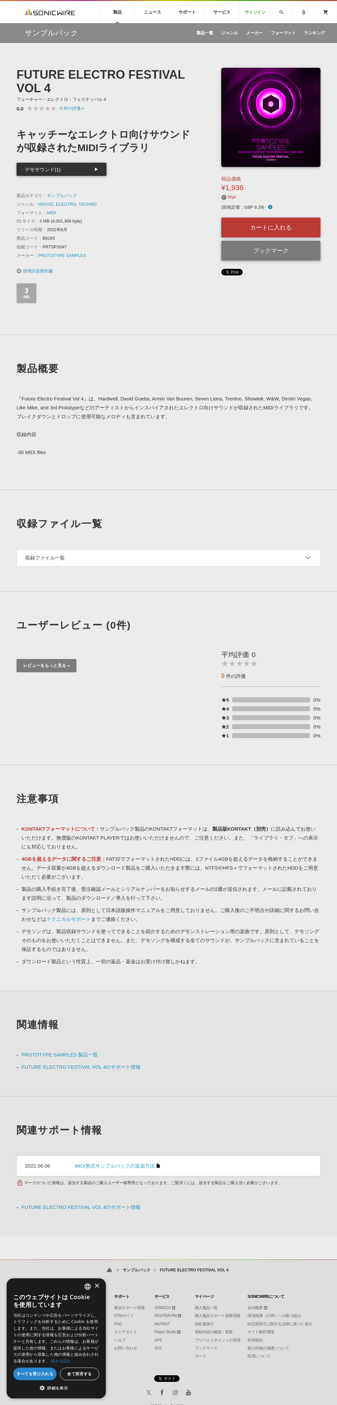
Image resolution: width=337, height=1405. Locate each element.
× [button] (96, 1286)
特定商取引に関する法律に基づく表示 (279, 1324)
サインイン (255, 12)
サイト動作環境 (260, 1332)
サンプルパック (62, 195)
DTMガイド (124, 1315)
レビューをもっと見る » (46, 665)
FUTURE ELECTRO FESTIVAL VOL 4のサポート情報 (81, 1067)
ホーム (109, 1270)
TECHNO (88, 204)
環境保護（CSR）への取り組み (274, 1315)
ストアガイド (125, 1332)
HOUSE (46, 204)
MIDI (51, 212)
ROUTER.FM (165, 1315)
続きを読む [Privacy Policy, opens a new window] (61, 1361)
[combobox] (87, 1286)
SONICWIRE (50, 12)
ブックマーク (271, 250)
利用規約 (255, 1340)
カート (200, 1356)
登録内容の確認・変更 (214, 1332)
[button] (56, 1388)
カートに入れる (271, 227)
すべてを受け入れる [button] (35, 1374)
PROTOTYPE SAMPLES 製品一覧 (59, 1054)
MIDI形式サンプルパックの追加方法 (115, 1166)
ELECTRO (66, 204)
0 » (72, 108)
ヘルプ (120, 1340)
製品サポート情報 (129, 1307)
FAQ (118, 1324)
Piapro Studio (165, 1332)
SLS (157, 1348)
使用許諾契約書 (35, 271)
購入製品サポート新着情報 (217, 1315)
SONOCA (162, 1307)
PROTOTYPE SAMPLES (62, 255)
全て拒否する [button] (79, 1374)
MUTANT (162, 1324)
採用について (258, 1356)
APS (158, 1340)
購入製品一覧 (206, 1307)
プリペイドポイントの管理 (217, 1340)
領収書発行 (204, 1324)
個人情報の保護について (268, 1348)
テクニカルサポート (68, 919)
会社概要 (255, 1307)
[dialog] (56, 1338)
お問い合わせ (125, 1348)
